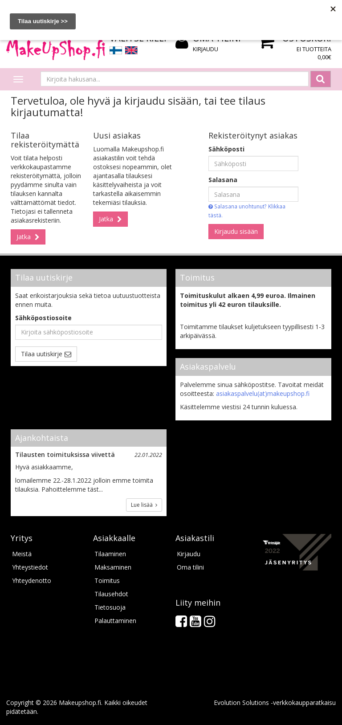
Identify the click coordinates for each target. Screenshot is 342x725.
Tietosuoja (110, 607)
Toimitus (107, 580)
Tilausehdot (111, 594)
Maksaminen (112, 567)
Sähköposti (226, 149)
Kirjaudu (205, 49)
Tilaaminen (110, 554)
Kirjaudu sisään (236, 231)
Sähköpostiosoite (43, 318)
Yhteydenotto (31, 580)
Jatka (24, 236)
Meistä (22, 554)
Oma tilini (190, 567)
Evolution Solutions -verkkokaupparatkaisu (275, 702)
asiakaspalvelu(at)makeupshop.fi (262, 393)
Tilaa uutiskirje (41, 354)
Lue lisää (144, 505)
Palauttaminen (115, 620)
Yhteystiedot (30, 567)
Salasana (222, 179)
